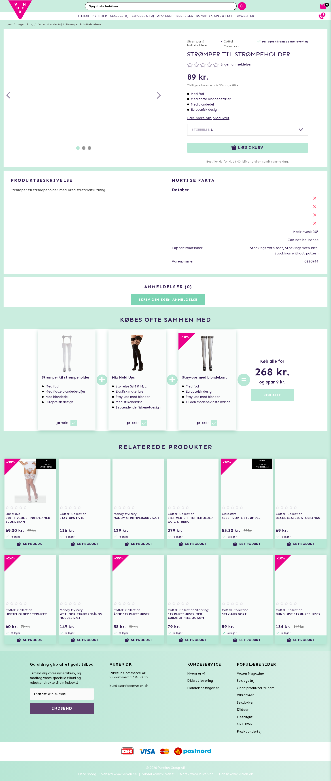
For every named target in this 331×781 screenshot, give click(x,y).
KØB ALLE (272, 395)
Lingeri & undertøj (49, 24)
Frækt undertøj (249, 732)
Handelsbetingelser (203, 688)
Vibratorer (245, 695)
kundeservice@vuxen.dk (129, 686)
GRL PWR (245, 724)
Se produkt (30, 544)
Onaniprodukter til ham (256, 688)
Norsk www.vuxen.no (197, 774)
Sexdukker (245, 703)
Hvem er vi (196, 673)
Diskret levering (200, 681)
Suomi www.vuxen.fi (158, 774)
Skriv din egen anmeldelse (168, 299)
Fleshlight (244, 717)
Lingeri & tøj (24, 24)
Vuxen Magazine (250, 673)
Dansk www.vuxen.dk (236, 774)
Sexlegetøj (245, 681)
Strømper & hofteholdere (83, 24)
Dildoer (243, 710)
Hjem (9, 24)
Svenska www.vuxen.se (118, 774)
